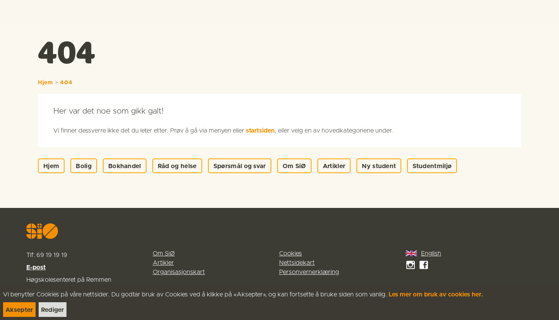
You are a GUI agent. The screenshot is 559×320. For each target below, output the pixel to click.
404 (66, 82)
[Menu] (545, 12)
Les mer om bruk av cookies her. (436, 294)
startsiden (260, 131)
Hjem (45, 82)
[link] (20, 11)
